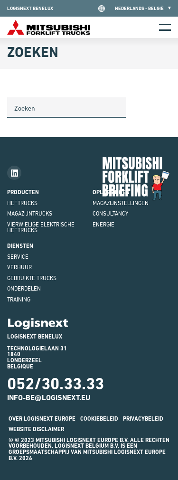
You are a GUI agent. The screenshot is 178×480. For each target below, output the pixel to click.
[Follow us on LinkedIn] (14, 173)
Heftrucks (22, 203)
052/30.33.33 (55, 383)
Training (18, 299)
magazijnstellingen (121, 203)
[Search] (66, 107)
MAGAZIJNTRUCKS (29, 213)
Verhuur (19, 267)
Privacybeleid (143, 418)
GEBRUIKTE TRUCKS (31, 278)
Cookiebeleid (99, 418)
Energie (103, 224)
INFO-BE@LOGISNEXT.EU (48, 397)
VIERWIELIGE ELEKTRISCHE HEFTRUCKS (41, 227)
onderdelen (24, 288)
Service (17, 257)
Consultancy (110, 213)
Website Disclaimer (36, 429)
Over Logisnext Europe (42, 418)
